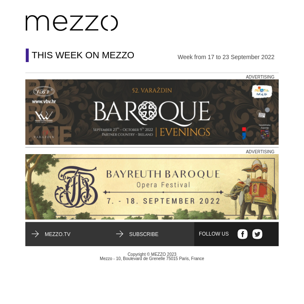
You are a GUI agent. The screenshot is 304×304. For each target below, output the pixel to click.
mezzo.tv (58, 234)
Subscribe (143, 234)
